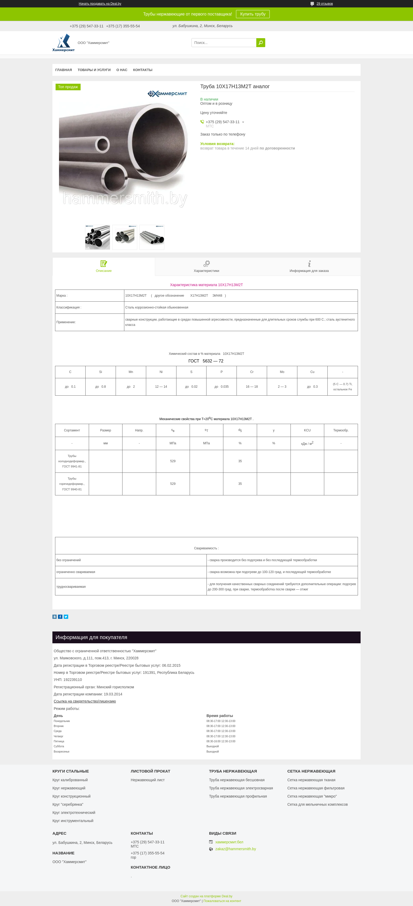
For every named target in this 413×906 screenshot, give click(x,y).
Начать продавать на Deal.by (100, 4)
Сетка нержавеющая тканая (311, 780)
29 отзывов (325, 4)
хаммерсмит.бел (229, 842)
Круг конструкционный (71, 796)
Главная (63, 70)
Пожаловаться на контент (222, 901)
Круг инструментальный (72, 821)
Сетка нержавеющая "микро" (312, 796)
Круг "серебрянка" (67, 804)
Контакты (143, 70)
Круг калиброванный (70, 780)
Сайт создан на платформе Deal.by (207, 896)
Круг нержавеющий (68, 788)
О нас (121, 70)
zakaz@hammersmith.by (235, 849)
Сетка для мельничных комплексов (317, 804)
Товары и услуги (94, 70)
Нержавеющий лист (148, 780)
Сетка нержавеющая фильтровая (316, 788)
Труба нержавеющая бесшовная (237, 780)
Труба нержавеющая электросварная (241, 788)
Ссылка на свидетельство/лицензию (85, 701)
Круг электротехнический (73, 812)
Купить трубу (253, 14)
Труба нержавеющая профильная (238, 796)
